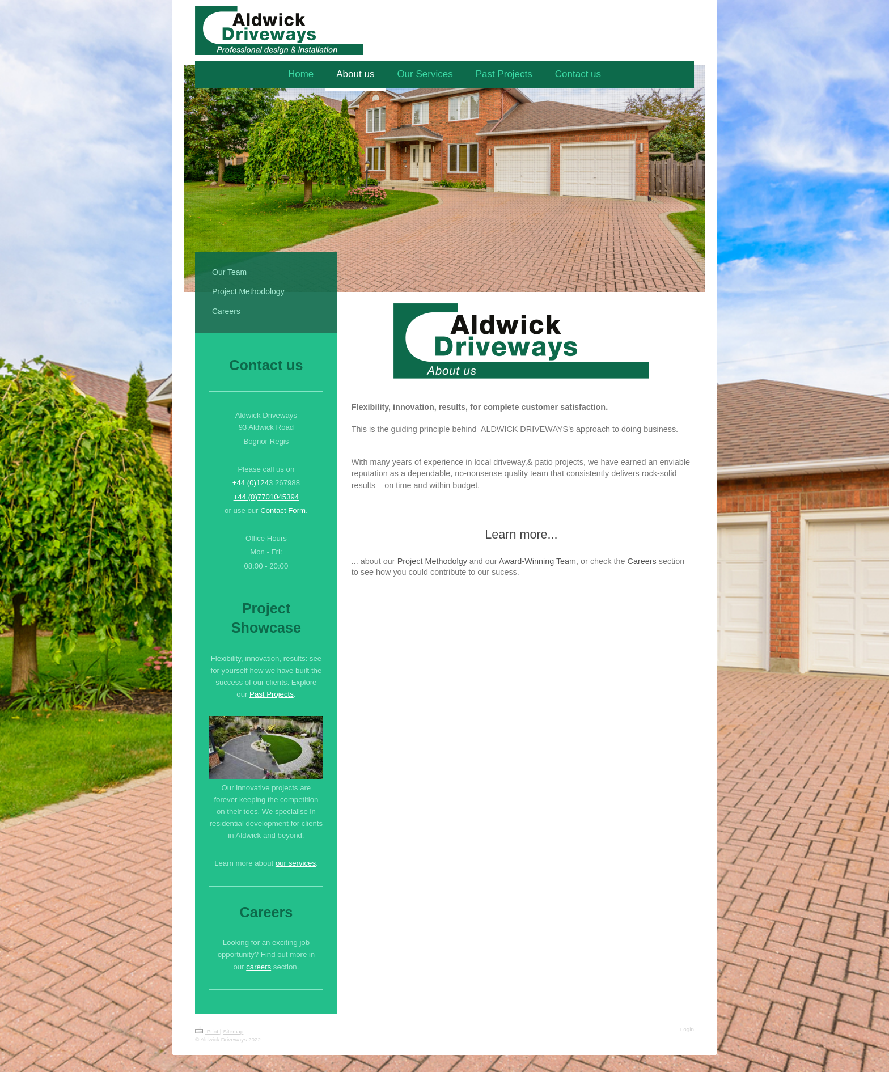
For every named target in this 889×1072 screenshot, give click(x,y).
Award (510, 561)
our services (296, 863)
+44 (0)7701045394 (266, 497)
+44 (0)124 (250, 482)
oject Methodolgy (436, 561)
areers (645, 561)
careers (258, 967)
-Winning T (541, 561)
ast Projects (274, 694)
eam (568, 561)
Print (207, 1031)
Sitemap (233, 1031)
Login (687, 1029)
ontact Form (286, 510)
